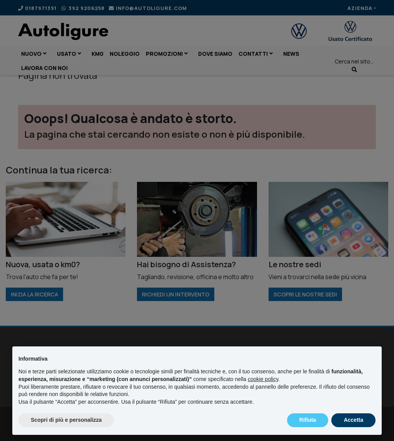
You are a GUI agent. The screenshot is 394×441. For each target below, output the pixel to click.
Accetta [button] (353, 420)
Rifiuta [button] (307, 420)
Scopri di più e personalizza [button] (66, 420)
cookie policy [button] (263, 379)
